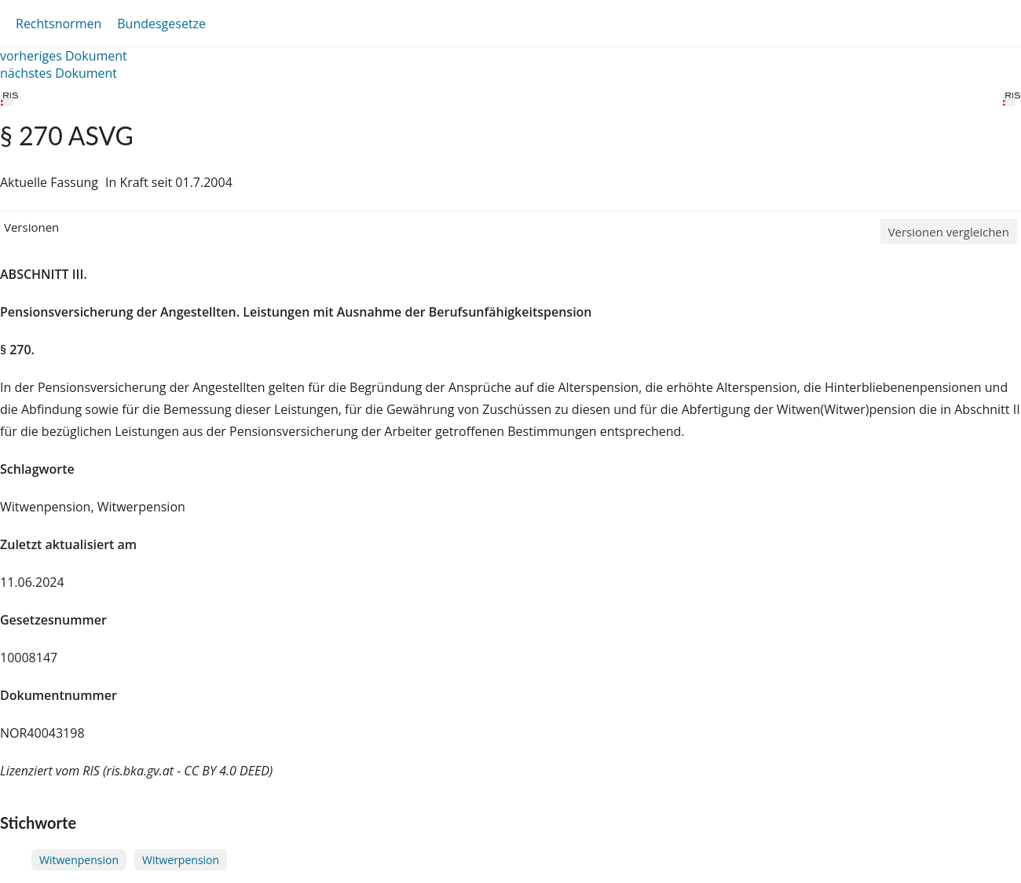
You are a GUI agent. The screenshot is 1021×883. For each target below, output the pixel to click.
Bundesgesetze (161, 23)
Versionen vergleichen (948, 232)
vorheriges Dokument (63, 55)
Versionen (31, 227)
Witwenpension (79, 859)
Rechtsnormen (58, 23)
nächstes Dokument (58, 73)
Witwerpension (180, 859)
